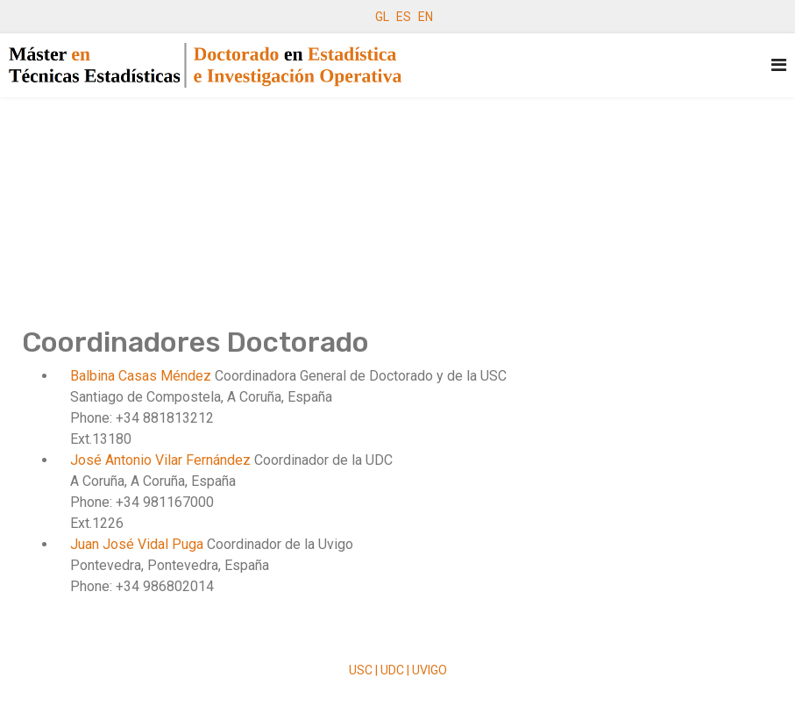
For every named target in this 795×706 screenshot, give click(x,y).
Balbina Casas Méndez (142, 375)
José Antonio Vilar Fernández (162, 460)
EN (425, 17)
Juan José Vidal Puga (138, 544)
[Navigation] (778, 65)
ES (403, 17)
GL (382, 17)
